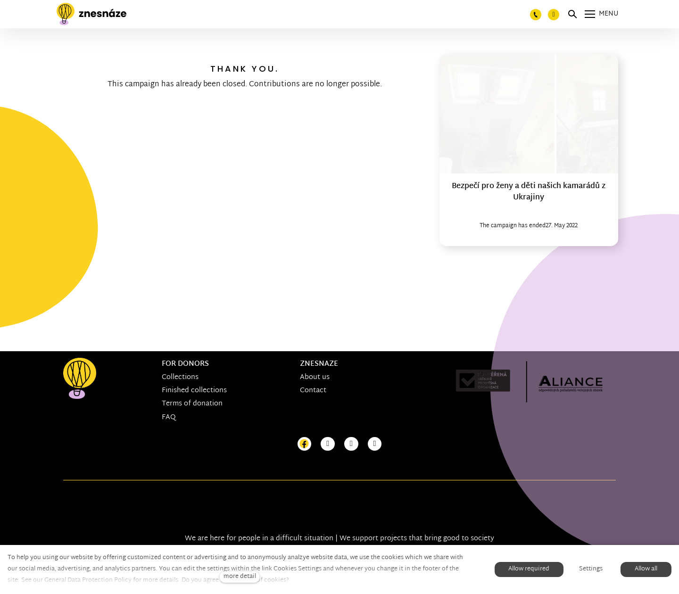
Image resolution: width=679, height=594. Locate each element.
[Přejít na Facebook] (305, 444)
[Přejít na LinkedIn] (375, 444)
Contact (313, 390)
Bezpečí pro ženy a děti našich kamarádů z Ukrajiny (528, 192)
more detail (240, 576)
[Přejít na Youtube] (351, 444)
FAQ (169, 417)
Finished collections (194, 390)
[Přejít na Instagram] (328, 444)
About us (315, 377)
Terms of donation (192, 403)
